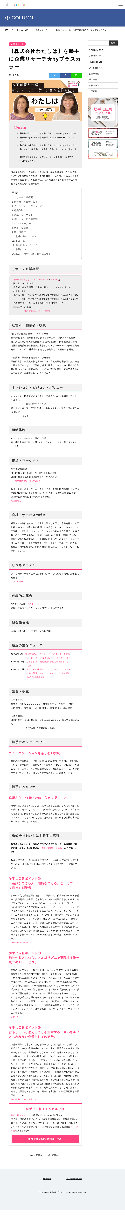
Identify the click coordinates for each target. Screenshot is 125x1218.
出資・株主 (21, 248)
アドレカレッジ (96, 69)
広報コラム (94, 87)
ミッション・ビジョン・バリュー (32, 214)
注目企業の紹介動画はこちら (45, 1147)
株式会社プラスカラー (22, 1123)
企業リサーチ (95, 56)
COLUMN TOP (96, 50)
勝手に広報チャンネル (53, 856)
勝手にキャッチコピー (27, 253)
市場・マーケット (23, 222)
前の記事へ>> (55, 1163)
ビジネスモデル (22, 231)
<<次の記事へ (35, 1163)
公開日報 (93, 93)
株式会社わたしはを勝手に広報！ (33, 262)
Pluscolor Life (96, 62)
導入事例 (93, 81)
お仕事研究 (94, 75)
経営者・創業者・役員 (26, 209)
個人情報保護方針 (74, 1187)
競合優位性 (20, 240)
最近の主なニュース (26, 244)
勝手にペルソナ (23, 257)
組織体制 (19, 218)
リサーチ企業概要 (23, 205)
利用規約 (46, 1187)
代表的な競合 (21, 235)
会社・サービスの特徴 (26, 227)
